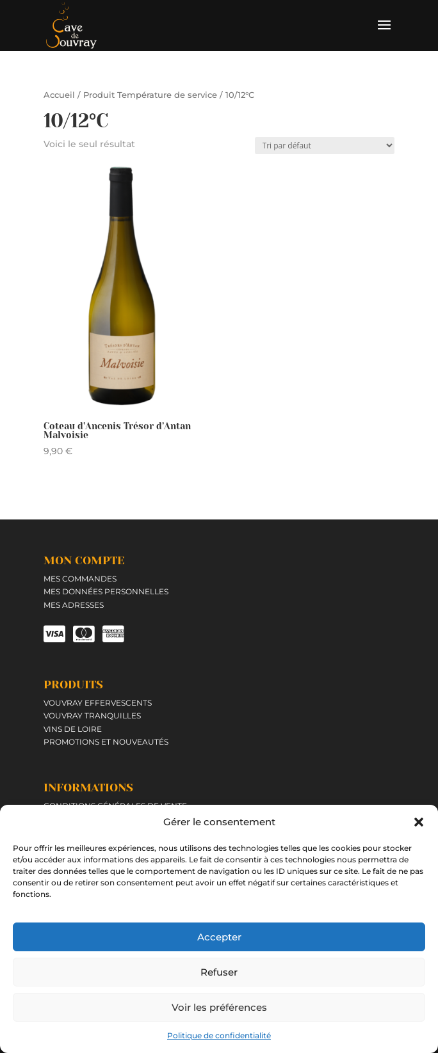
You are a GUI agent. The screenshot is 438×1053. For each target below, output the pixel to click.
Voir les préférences (219, 1007)
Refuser (219, 972)
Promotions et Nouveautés (106, 742)
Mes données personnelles (106, 591)
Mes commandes (80, 578)
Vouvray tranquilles (92, 715)
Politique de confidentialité (219, 1035)
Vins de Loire (73, 729)
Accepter (219, 937)
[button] (418, 822)
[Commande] (324, 145)
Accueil (59, 95)
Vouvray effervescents (98, 703)
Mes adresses (74, 605)
